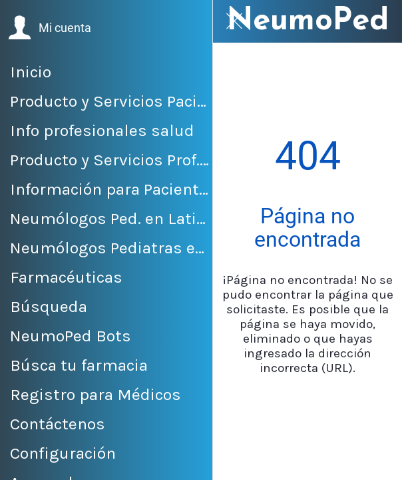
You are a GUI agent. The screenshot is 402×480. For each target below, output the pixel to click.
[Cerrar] (234, 21)
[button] (49, 28)
